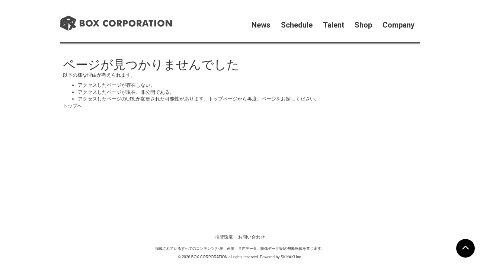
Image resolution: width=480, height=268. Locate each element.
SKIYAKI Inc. (291, 153)
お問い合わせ (251, 133)
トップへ (72, 106)
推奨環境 (224, 133)
